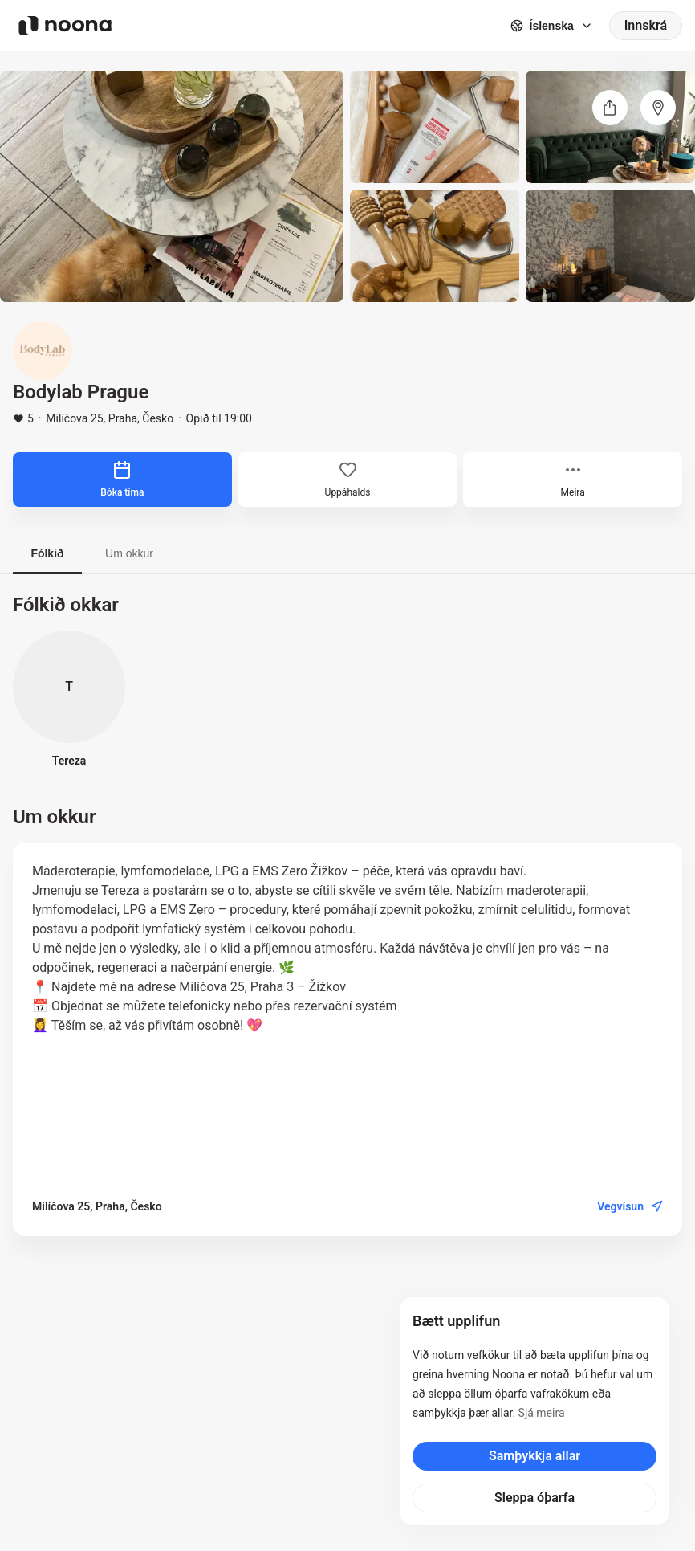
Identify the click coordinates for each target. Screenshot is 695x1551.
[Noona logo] (65, 25)
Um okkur (129, 553)
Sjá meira (541, 1412)
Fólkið (46, 553)
